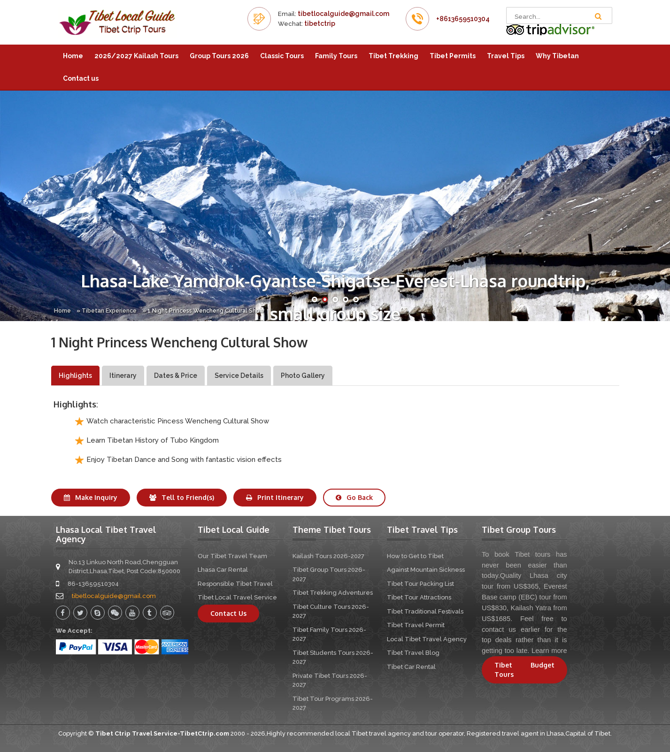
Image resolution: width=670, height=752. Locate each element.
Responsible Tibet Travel (235, 583)
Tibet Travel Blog (413, 652)
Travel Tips (505, 56)
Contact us (81, 78)
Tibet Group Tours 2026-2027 (329, 574)
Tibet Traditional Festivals (425, 611)
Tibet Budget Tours (524, 669)
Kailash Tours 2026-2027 (328, 556)
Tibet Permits (453, 56)
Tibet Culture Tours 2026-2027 (331, 611)
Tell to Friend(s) (181, 497)
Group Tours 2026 (219, 56)
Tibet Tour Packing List (420, 583)
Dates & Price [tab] (175, 375)
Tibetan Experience (109, 310)
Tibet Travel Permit (416, 625)
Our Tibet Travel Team (232, 556)
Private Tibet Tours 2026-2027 (330, 680)
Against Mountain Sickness (426, 569)
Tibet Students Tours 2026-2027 (333, 657)
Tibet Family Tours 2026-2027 (329, 634)
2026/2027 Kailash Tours (136, 56)
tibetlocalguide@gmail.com (343, 13)
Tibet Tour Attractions (419, 597)
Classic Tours (282, 56)
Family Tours (336, 56)
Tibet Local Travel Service (237, 597)
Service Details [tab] (239, 375)
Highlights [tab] (75, 375)
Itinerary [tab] (123, 375)
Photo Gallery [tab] (303, 375)
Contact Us (228, 613)
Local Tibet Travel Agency (427, 639)
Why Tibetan (557, 56)
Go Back (354, 497)
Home (73, 56)
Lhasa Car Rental (223, 569)
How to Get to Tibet (415, 556)
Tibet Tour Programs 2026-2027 (333, 703)
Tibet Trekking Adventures (333, 592)
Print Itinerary (275, 497)
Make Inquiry (90, 497)
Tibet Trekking (393, 56)
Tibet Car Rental (411, 666)
